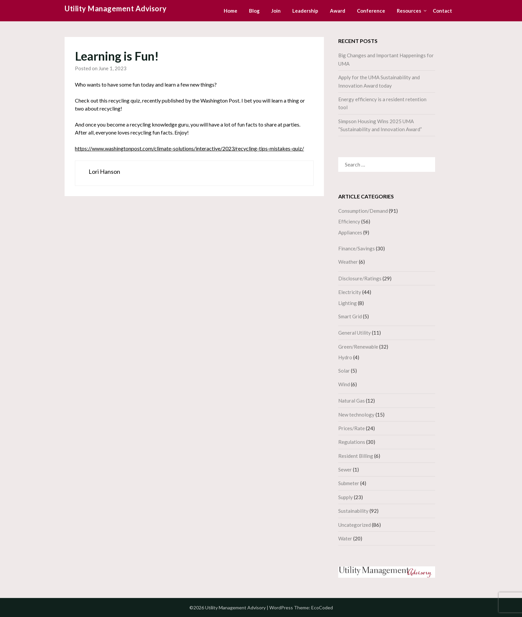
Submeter (348, 483)
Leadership (305, 11)
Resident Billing (355, 456)
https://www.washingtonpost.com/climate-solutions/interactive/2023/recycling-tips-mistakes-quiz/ (189, 148)
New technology (356, 415)
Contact (442, 11)
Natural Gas (351, 401)
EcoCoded (322, 607)
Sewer (345, 469)
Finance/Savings (356, 248)
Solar (344, 371)
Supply (345, 497)
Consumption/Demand (363, 211)
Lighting (347, 303)
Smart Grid (350, 316)
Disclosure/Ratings (360, 278)
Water (345, 538)
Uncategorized (354, 525)
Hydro (345, 357)
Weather (348, 262)
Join (276, 11)
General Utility (354, 333)
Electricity (349, 292)
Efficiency (349, 221)
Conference (371, 11)
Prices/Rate (351, 428)
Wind (344, 384)
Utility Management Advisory (116, 8)
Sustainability (353, 511)
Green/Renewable (358, 347)
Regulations (351, 442)
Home (230, 11)
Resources (409, 11)
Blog (254, 11)
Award (337, 11)
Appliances (350, 232)
